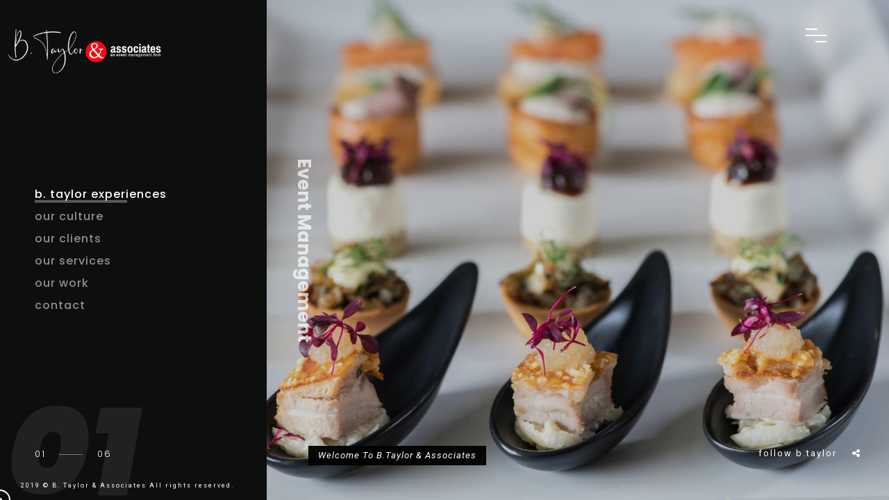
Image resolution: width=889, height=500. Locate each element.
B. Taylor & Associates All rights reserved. (143, 485)
